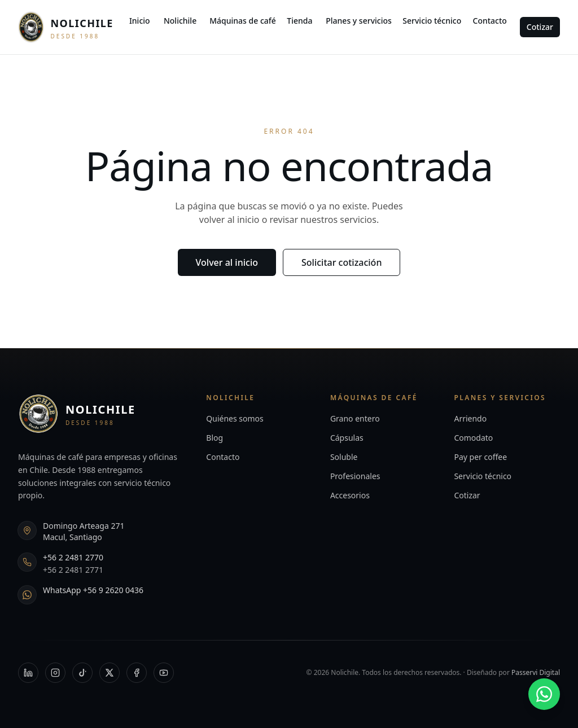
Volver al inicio (227, 262)
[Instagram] (55, 673)
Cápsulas (347, 437)
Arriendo (470, 418)
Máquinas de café (242, 20)
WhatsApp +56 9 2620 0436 (93, 590)
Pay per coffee (480, 456)
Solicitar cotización (341, 262)
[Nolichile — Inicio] (65, 27)
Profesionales (355, 476)
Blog (214, 437)
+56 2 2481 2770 (73, 557)
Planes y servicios (359, 20)
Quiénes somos (234, 418)
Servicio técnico (431, 20)
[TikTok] (82, 673)
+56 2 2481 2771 (73, 569)
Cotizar (540, 26)
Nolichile (180, 20)
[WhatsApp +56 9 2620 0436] (544, 694)
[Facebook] (136, 673)
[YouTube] (164, 673)
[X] (109, 673)
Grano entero (355, 418)
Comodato (473, 437)
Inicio (139, 20)
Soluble (344, 456)
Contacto (490, 20)
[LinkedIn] (28, 673)
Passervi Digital (535, 672)
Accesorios (350, 495)
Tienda (299, 20)
